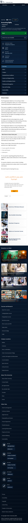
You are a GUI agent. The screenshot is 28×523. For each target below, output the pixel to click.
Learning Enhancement (7, 428)
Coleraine (4, 346)
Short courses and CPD (6, 323)
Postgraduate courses (6, 316)
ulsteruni (10, 480)
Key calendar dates (6, 389)
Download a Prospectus (14, 223)
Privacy (3, 494)
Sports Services (5, 363)
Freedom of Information (7, 508)
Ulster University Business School (9, 299)
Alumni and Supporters (7, 407)
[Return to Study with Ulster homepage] (8, 1)
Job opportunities (5, 385)
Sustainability (4, 439)
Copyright (4, 501)
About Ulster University (7, 378)
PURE (3, 334)
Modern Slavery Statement (7, 511)
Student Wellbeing (6, 435)
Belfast (3, 342)
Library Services (5, 366)
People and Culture (6, 432)
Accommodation (5, 360)
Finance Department (6, 421)
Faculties (4, 392)
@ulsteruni (9, 487)
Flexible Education (6, 425)
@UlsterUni (9, 449)
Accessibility (4, 497)
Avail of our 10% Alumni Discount (16, 206)
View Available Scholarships (15, 215)
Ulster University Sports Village (8, 353)
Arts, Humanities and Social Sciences (10, 259)
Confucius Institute (6, 411)
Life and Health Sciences (7, 286)
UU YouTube (10, 467)
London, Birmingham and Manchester (10, 356)
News (2, 396)
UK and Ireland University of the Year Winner (15, 239)
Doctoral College (5, 330)
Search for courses (6, 309)
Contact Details (5, 382)
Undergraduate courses (7, 313)
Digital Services (5, 414)
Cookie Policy (5, 504)
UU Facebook (10, 458)
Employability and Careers (7, 418)
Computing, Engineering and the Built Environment (13, 273)
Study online (4, 327)
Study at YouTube (11, 464)
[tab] (14, 66)
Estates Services (5, 370)
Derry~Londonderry (6, 349)
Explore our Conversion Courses (16, 231)
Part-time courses (5, 320)
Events (3, 399)
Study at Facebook (12, 455)
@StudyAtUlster (11, 446)
